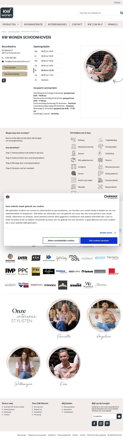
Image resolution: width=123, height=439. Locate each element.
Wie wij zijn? (22, 435)
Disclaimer (52, 435)
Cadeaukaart (68, 412)
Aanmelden (119, 416)
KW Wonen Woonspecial (96, 435)
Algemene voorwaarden (37, 435)
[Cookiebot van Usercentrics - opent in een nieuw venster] (106, 197)
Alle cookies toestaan (99, 240)
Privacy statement (63, 435)
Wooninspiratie (33, 24)
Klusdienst (38, 412)
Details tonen (106, 233)
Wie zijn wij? (95, 24)
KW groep (37, 415)
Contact (117, 3)
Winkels (113, 24)
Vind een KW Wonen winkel (14, 407)
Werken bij (38, 409)
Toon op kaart (10, 68)
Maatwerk (7, 412)
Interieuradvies (57, 24)
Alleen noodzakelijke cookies (61, 240)
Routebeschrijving (11, 74)
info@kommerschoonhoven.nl (17, 61)
